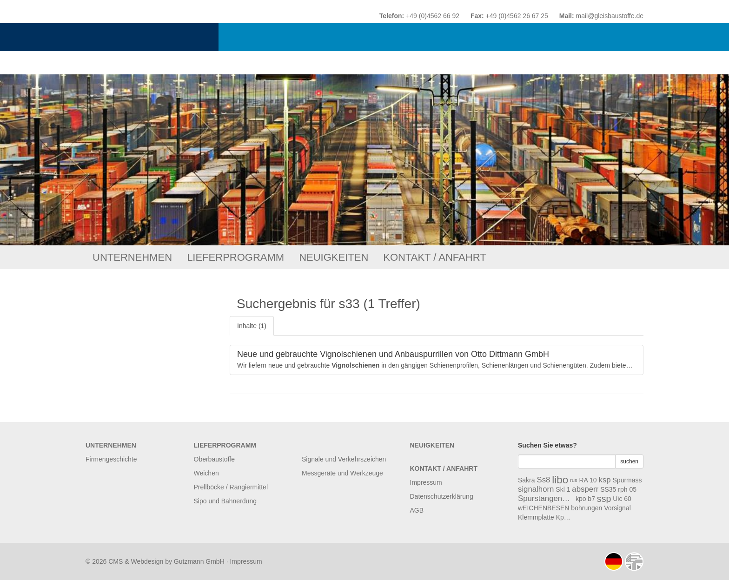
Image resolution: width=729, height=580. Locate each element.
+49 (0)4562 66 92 (432, 16)
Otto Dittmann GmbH (214, 37)
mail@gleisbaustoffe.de (609, 16)
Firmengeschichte (111, 459)
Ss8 (543, 479)
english (634, 561)
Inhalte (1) (251, 326)
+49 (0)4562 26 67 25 (517, 16)
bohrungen (586, 508)
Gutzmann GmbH (199, 561)
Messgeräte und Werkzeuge (342, 473)
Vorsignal (617, 508)
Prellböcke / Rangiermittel (231, 487)
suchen (629, 461)
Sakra (526, 480)
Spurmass (627, 480)
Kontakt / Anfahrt (434, 257)
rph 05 (627, 489)
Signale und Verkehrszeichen (344, 459)
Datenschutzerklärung (441, 496)
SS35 (608, 489)
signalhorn (536, 489)
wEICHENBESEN (543, 508)
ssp (604, 498)
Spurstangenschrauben (546, 498)
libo (560, 480)
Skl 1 (563, 489)
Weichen (206, 473)
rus (573, 480)
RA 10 (587, 480)
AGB (417, 510)
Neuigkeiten (333, 257)
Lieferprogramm (235, 257)
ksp (605, 479)
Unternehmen (132, 257)
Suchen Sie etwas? (547, 445)
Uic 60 (622, 498)
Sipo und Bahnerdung (225, 501)
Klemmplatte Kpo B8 (546, 517)
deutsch (613, 561)
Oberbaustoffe (214, 459)
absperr (585, 489)
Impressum (426, 482)
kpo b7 (585, 498)
